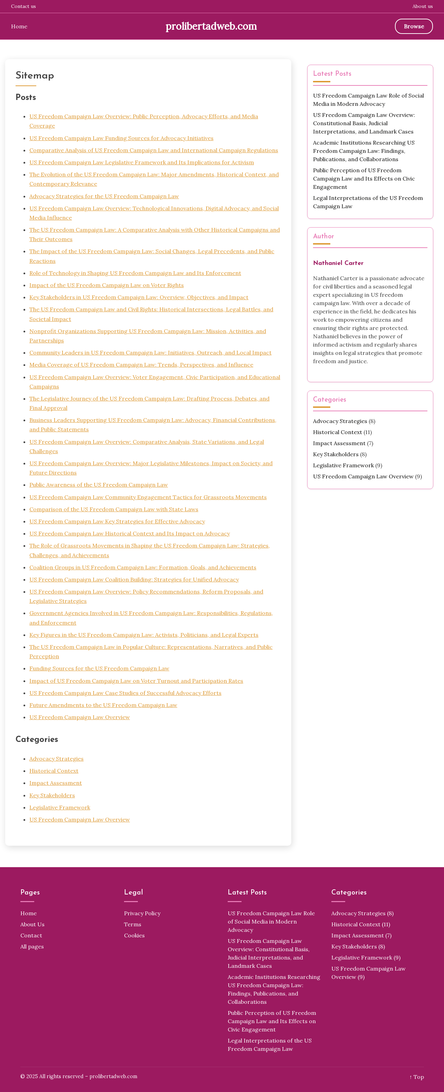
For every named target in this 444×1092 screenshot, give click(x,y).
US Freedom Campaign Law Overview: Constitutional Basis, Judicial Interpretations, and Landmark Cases (364, 123)
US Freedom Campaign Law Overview (79, 717)
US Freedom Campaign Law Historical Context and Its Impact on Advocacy (129, 533)
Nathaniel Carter (338, 263)
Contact (31, 935)
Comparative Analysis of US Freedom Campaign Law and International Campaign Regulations (153, 150)
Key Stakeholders (52, 795)
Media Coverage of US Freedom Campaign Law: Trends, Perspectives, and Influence (141, 364)
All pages (32, 946)
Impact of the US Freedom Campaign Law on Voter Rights (106, 285)
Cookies (134, 935)
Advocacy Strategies (56, 758)
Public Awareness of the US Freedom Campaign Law (98, 484)
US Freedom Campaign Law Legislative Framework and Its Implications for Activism (141, 162)
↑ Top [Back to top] (416, 1076)
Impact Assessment (55, 782)
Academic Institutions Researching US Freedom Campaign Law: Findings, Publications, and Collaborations (364, 151)
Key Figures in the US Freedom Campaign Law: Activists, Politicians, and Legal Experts (143, 634)
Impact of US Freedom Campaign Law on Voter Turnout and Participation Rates (136, 680)
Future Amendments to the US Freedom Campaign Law (103, 704)
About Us (32, 924)
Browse (414, 26)
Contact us (23, 6)
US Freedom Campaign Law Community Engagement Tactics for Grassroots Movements (148, 497)
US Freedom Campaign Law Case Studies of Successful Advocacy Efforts (125, 692)
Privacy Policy (142, 913)
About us (423, 6)
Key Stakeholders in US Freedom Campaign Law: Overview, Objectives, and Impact (138, 297)
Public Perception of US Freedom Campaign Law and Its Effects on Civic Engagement (364, 178)
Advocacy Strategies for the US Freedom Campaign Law (104, 196)
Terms (132, 924)
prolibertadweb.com (211, 26)
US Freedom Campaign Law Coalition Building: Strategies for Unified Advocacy (134, 579)
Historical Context (53, 770)
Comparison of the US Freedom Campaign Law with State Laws (113, 509)
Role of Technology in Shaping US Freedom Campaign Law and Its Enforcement (135, 272)
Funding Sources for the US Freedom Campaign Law (99, 668)
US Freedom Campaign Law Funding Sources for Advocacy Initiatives (121, 138)
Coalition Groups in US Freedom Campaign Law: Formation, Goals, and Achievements (142, 567)
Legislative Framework (59, 807)
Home (19, 26)
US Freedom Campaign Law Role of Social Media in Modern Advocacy (271, 921)
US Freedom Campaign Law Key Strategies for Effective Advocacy (117, 521)
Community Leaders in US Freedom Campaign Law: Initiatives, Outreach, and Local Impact (150, 352)
